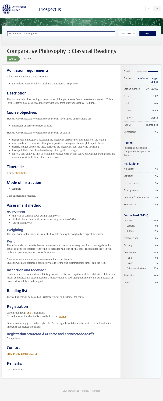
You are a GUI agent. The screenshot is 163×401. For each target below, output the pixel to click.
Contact (96, 390)
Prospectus (50, 9)
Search (147, 33)
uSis (29, 312)
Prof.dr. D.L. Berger (148, 78)
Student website (71, 390)
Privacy (85, 390)
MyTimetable (19, 173)
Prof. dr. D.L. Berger (17, 353)
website (62, 316)
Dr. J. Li (32, 353)
